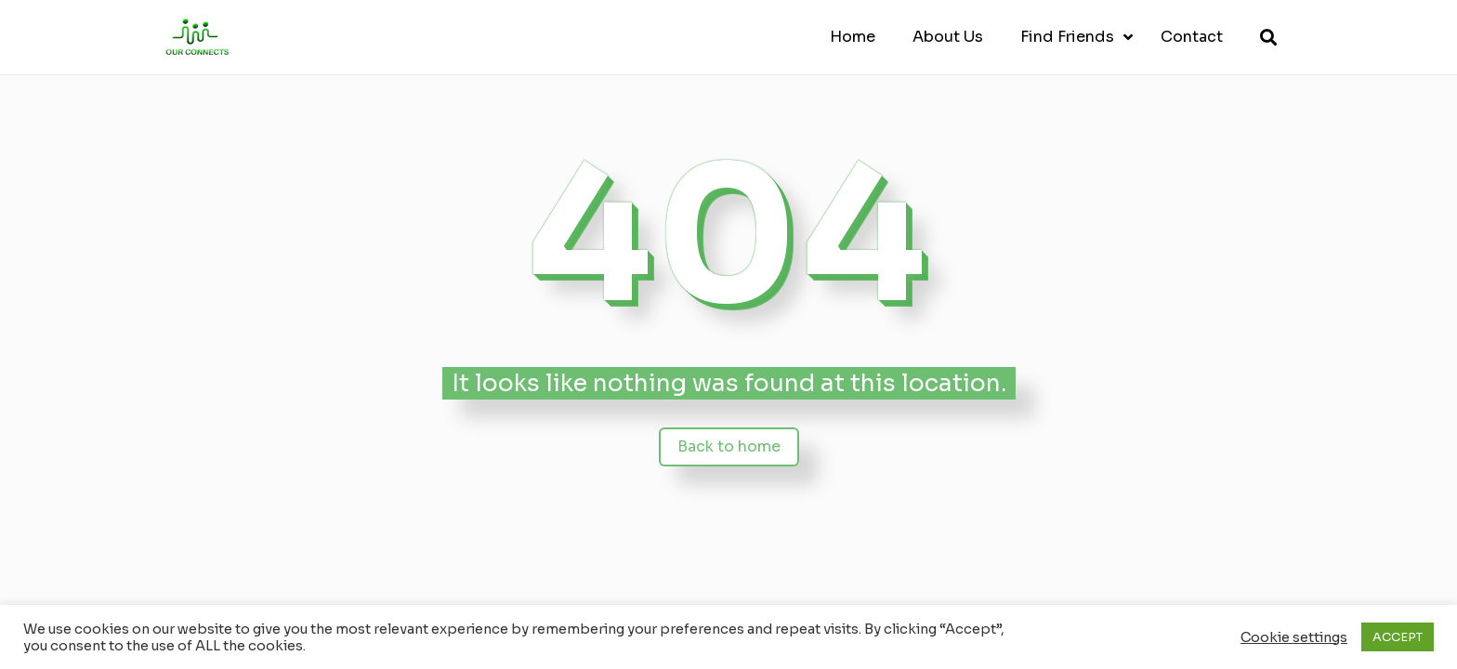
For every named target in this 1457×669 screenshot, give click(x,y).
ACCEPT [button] (1397, 637)
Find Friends (1067, 36)
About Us (947, 36)
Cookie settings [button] (1293, 637)
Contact (1192, 36)
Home (852, 36)
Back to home (729, 446)
